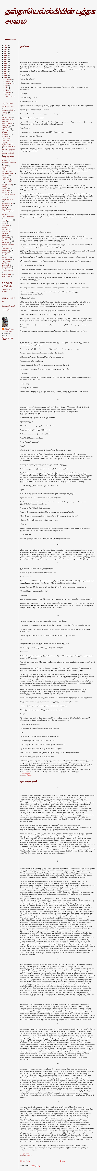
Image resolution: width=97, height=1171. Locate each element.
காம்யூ (4, 169)
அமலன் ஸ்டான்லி (8, 114)
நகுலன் (4, 222)
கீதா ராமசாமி (6, 171)
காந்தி (4, 167)
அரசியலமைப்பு (7, 119)
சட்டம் (4, 177)
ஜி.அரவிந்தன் (6, 267)
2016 (6, 63)
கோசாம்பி (5, 175)
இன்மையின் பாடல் (8, 306)
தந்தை (4, 198)
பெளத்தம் (5, 239)
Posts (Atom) (35, 1166)
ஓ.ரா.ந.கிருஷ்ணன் (8, 156)
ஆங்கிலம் (5, 127)
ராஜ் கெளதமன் (7, 259)
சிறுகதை (29, 775)
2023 (6, 49)
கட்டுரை (4, 160)
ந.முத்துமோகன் (7, 220)
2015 (6, 65)
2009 (6, 77)
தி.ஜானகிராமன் (7, 203)
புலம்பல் (5, 233)
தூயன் (4, 207)
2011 (6, 73)
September (9, 83)
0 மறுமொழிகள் (25, 773)
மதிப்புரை (5, 242)
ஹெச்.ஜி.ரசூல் (6, 274)
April (7, 89)
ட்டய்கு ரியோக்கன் (8, 194)
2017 (6, 61)
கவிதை (4, 165)
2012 (6, 71)
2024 (6, 47)
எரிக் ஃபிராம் (6, 144)
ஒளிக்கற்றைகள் (28, 781)
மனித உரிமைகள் (8, 244)
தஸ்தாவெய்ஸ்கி (7, 199)
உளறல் (4, 142)
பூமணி (4, 235)
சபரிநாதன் (5, 179)
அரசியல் (5, 121)
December (9, 79)
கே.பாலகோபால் (7, 173)
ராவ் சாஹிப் (6, 310)
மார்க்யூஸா (5, 248)
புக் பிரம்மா (6, 229)
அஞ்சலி (4, 112)
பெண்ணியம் (6, 237)
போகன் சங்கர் (7, 241)
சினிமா (4, 188)
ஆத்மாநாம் (6, 129)
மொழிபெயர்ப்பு (7, 254)
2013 (6, 69)
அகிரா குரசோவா (8, 106)
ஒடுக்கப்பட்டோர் (8, 153)
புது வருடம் (6, 231)
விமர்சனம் (5, 265)
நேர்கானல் (5, 225)
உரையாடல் (6, 138)
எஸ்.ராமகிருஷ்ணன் (8, 149)
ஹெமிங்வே (6, 276)
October (8, 81)
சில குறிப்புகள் (7, 185)
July (7, 85)
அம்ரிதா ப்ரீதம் (7, 117)
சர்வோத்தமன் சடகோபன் (9, 330)
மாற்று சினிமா (6, 250)
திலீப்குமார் (5, 205)
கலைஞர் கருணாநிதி (9, 162)
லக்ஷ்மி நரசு (6, 261)
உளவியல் (5, 140)
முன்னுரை (5, 252)
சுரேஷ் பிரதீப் (6, 190)
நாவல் (4, 223)
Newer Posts (25, 1161)
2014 (6, 67)
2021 (6, 53)
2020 (6, 55)
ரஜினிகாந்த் (5, 257)
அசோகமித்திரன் (7, 110)
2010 (6, 75)
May (7, 87)
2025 (6, 45)
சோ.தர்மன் (5, 192)
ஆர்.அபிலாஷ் (6, 131)
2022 (6, 51)
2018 (6, 59)
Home (62, 1161)
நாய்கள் (24, 46)
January (8, 92)
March (8, 90)
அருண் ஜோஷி (7, 123)
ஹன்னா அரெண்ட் (8, 271)
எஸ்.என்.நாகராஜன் (8, 146)
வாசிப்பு (4, 263)
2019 (6, 57)
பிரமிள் (4, 227)
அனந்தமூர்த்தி (6, 125)
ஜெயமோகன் (6, 269)
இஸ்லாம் (5, 136)
